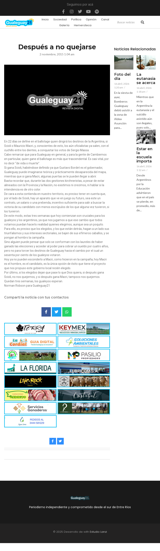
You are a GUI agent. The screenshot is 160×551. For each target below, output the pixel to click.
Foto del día (122, 77)
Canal (105, 19)
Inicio (45, 19)
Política (76, 19)
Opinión (91, 19)
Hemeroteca (82, 25)
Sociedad (60, 19)
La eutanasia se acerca (145, 79)
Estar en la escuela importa (144, 155)
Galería (64, 25)
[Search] (128, 22)
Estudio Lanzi (98, 532)
